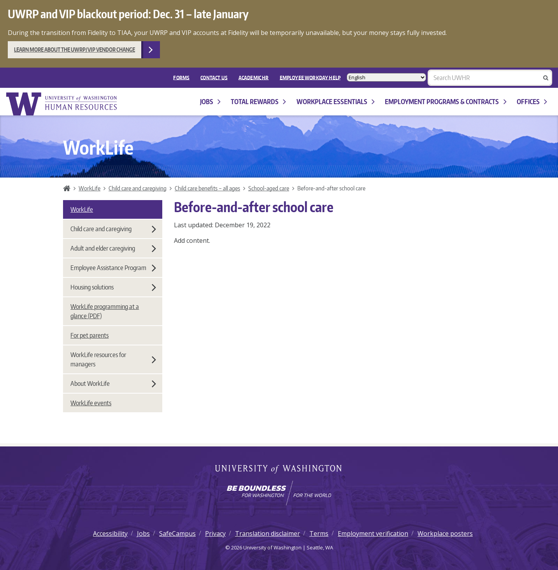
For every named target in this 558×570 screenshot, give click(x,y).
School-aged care (268, 188)
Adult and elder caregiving (113, 248)
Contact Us (214, 77)
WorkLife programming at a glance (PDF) (104, 311)
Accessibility (110, 533)
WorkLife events (90, 403)
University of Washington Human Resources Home (62, 103)
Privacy (215, 533)
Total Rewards (258, 102)
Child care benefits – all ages (207, 188)
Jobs (210, 102)
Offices (532, 102)
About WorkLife (113, 383)
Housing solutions (113, 287)
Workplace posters (445, 533)
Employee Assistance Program (113, 267)
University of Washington (279, 469)
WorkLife (89, 188)
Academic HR (254, 77)
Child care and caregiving (138, 188)
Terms (318, 533)
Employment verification (373, 533)
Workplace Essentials (336, 102)
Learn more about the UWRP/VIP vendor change (74, 49)
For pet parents (89, 335)
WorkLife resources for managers (113, 359)
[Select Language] (386, 77)
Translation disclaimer (267, 533)
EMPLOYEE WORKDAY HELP (310, 77)
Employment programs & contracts (445, 102)
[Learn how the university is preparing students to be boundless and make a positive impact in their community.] (279, 493)
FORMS (181, 77)
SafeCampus (177, 533)
